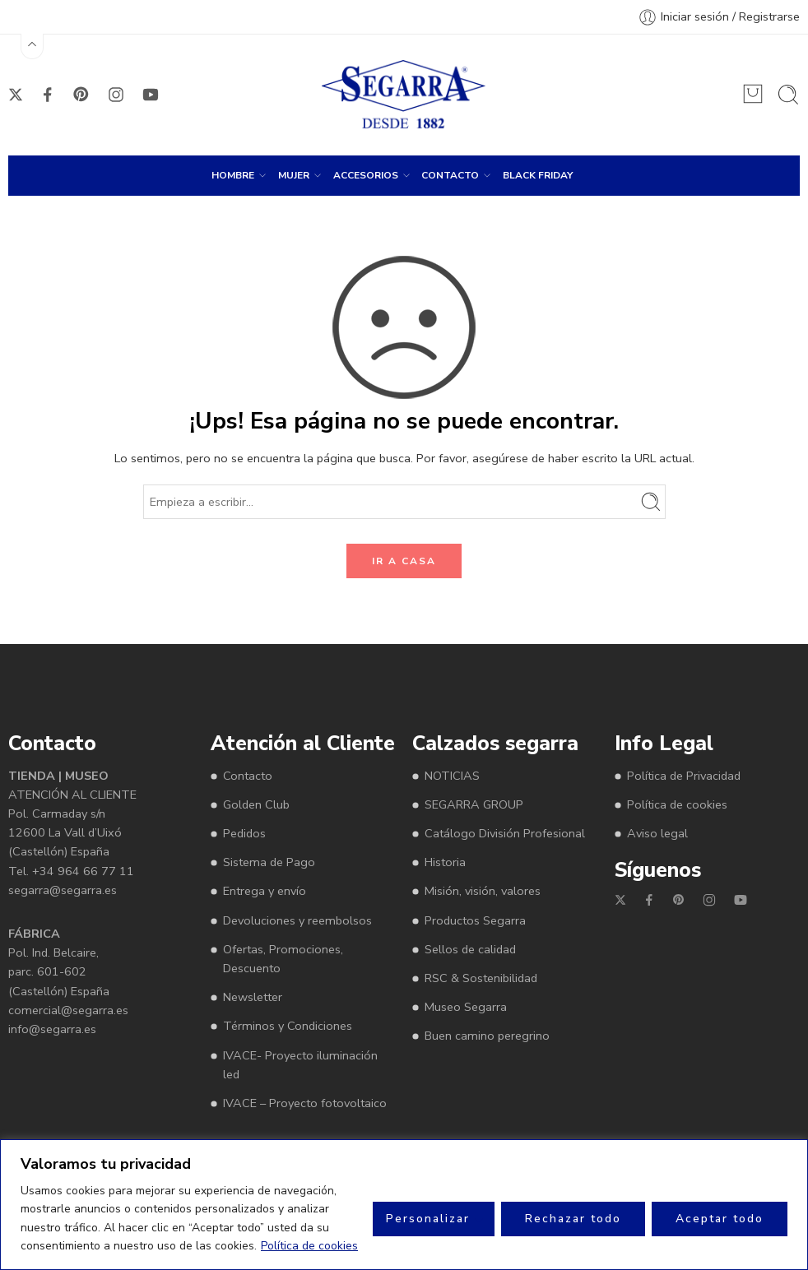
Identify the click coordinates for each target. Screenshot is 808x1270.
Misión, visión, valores (483, 891)
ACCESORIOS (365, 175)
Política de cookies (309, 1246)
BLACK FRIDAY (538, 175)
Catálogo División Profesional (505, 833)
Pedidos (244, 833)
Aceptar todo (720, 1218)
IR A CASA (404, 561)
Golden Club (256, 804)
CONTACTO (450, 175)
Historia (445, 862)
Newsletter (252, 997)
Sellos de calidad (470, 949)
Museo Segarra (466, 1007)
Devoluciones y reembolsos (297, 920)
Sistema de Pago (269, 862)
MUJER (293, 175)
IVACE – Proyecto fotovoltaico (305, 1103)
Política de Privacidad (684, 775)
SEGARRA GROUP (474, 804)
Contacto (247, 775)
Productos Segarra (475, 920)
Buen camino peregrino (487, 1035)
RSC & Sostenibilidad (481, 978)
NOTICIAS (452, 775)
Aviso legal (657, 833)
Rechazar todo (573, 1218)
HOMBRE (232, 175)
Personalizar (428, 1218)
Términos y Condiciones (287, 1025)
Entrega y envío (264, 891)
